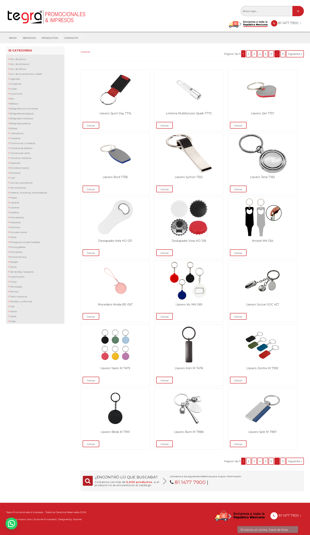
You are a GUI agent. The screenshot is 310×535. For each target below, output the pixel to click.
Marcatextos (17, 217)
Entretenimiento (19, 167)
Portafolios (16, 251)
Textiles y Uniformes (21, 301)
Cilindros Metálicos (20, 158)
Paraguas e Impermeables (25, 242)
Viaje (12, 321)
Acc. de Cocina (18, 59)
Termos (14, 291)
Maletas (14, 212)
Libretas (14, 202)
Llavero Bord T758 (115, 177)
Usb (12, 306)
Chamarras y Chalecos (22, 143)
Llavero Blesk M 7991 (115, 432)
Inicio (13, 37)
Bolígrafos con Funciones (24, 108)
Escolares (15, 172)
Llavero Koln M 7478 (189, 368)
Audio (13, 88)
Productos (50, 37)
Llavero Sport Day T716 (115, 113)
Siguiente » (295, 53)
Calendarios (16, 133)
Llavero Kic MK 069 (189, 304)
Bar (12, 98)
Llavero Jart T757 (262, 113)
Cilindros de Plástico (21, 148)
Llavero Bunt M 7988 (189, 432)
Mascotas (15, 222)
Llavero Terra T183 (262, 177)
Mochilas (15, 227)
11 (283, 53)
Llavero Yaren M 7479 (115, 368)
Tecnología (16, 286)
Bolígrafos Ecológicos (22, 113)
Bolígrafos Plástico (20, 123)
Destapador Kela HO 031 (115, 241)
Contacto (71, 37)
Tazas (13, 281)
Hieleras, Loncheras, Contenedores (28, 192)
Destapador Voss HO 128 (189, 241)
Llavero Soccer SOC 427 (262, 304)
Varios (13, 311)
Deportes (15, 162)
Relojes (14, 261)
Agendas (15, 78)
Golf (12, 177)
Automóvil (16, 93)
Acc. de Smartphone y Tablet (26, 73)
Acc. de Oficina (18, 68)
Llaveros (14, 207)
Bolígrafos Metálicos (21, 118)
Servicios (29, 37)
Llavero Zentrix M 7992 (262, 368)
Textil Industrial (18, 296)
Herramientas (18, 187)
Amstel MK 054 (262, 241)
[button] (11, 523)
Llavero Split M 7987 (262, 432)
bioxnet (77, 519)
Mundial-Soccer (18, 232)
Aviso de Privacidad (45, 519)
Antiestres (15, 83)
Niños (13, 237)
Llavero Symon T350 (189, 177)
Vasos (13, 316)
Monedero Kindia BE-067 (115, 304)
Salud (13, 266)
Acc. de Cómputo (19, 64)
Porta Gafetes (17, 247)
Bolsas (13, 128)
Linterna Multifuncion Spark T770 (189, 113)
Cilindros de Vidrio (20, 153)
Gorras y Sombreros (21, 182)
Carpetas (15, 138)
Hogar (13, 197)
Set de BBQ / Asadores (22, 271)
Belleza (14, 103)
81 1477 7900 (288, 23)
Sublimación (17, 276)
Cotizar (91, 125)
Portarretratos (18, 256)
